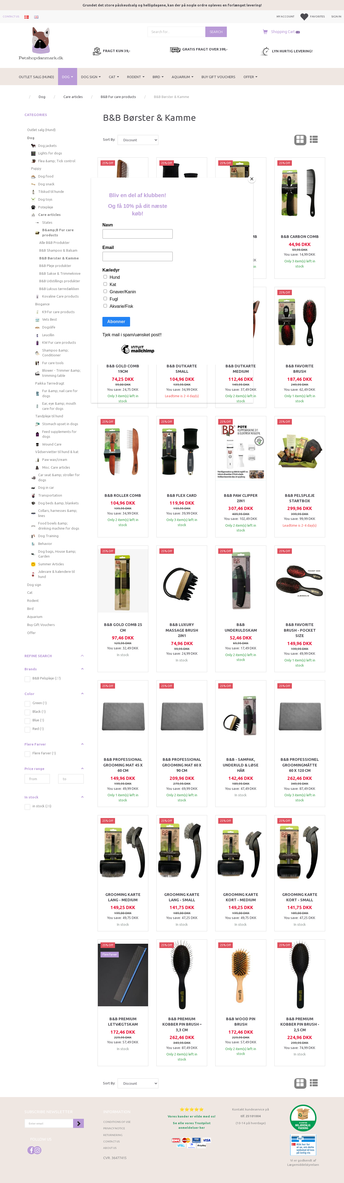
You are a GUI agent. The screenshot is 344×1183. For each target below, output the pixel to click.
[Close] (252, 179)
